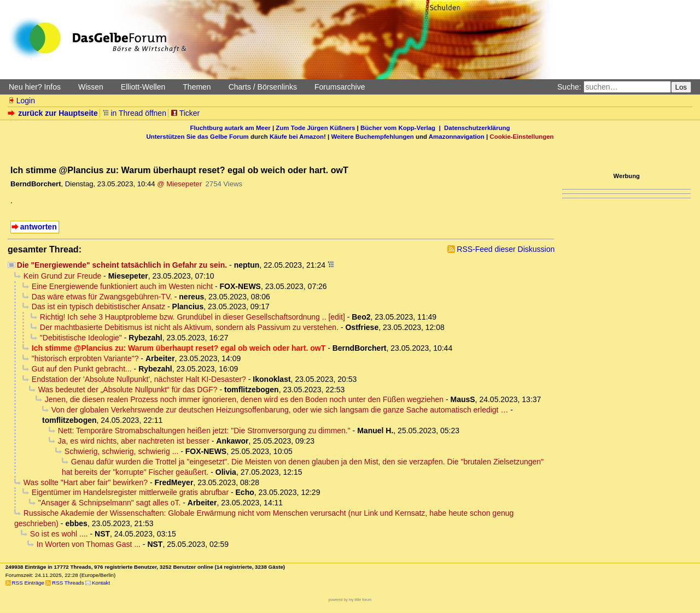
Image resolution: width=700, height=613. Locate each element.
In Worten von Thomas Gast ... (89, 544)
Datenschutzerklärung (477, 128)
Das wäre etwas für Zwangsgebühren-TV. (102, 296)
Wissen (90, 86)
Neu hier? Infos (35, 86)
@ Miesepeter (179, 184)
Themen (197, 86)
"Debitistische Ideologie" (81, 337)
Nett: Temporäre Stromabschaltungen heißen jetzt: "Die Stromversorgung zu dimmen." (204, 430)
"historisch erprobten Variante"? (85, 358)
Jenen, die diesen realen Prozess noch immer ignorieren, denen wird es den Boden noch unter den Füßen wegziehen (244, 399)
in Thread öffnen (134, 113)
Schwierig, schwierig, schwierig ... (122, 451)
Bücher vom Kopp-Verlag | (402, 128)
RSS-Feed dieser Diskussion (506, 249)
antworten (38, 226)
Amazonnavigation (457, 136)
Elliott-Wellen (143, 86)
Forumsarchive (339, 86)
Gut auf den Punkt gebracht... (82, 368)
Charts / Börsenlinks (263, 86)
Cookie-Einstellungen (521, 136)
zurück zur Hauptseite (54, 113)
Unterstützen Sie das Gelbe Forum (197, 136)
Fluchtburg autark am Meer (230, 128)
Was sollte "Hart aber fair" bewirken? (86, 482)
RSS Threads (68, 583)
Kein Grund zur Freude (62, 276)
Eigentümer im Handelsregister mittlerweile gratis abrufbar (130, 492)
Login (21, 100)
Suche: (569, 86)
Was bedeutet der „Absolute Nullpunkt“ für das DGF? (128, 389)
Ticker (185, 113)
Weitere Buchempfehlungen (372, 136)
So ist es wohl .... (59, 533)
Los (681, 87)
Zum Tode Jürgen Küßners (315, 128)
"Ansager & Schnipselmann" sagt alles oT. (109, 502)
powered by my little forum (350, 600)
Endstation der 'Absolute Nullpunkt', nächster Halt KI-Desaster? (139, 379)
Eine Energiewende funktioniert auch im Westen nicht (122, 286)
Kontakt (101, 583)
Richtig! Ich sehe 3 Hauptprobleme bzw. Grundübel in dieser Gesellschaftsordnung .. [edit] (192, 317)
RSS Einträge (28, 583)
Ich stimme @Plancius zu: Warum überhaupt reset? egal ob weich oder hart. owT (178, 348)
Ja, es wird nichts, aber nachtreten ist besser (133, 441)
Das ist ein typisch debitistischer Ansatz (98, 306)
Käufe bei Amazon (297, 136)
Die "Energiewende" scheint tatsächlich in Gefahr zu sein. (122, 265)
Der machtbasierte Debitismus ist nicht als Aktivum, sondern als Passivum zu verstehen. (189, 327)
